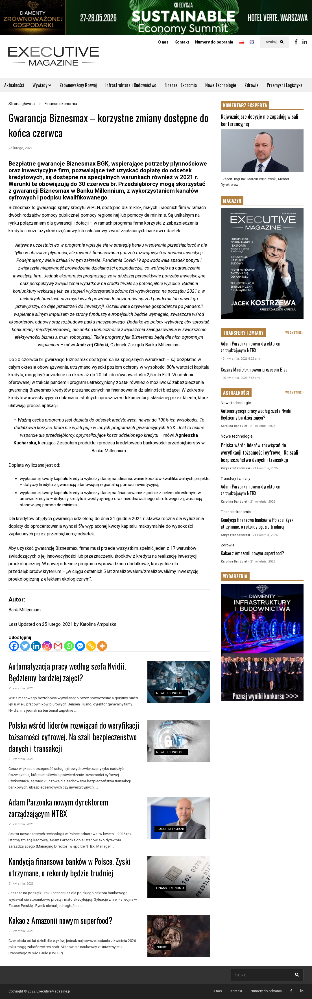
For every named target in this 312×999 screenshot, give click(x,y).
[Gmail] (58, 646)
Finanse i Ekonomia (181, 85)
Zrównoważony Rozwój (78, 85)
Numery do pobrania (214, 42)
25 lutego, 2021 (20, 148)
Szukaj (274, 42)
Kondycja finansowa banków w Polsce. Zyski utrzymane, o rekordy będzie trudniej (69, 867)
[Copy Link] (91, 646)
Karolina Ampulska (98, 624)
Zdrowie (251, 85)
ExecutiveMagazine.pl (53, 991)
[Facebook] (14, 646)
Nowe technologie (171, 693)
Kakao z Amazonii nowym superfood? (60, 920)
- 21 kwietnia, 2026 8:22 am (240, 358)
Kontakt (181, 42)
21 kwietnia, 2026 (20, 688)
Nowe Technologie (220, 85)
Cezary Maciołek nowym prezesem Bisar (255, 369)
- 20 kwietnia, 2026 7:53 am (240, 378)
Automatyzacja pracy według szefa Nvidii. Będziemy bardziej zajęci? (67, 671)
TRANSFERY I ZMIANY (243, 332)
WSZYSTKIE (294, 332)
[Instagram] (47, 646)
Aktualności (14, 85)
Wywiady (41, 85)
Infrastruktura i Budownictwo (130, 85)
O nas (163, 42)
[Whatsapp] (69, 646)
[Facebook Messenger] (80, 646)
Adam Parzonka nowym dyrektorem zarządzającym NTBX (58, 807)
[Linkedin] (36, 646)
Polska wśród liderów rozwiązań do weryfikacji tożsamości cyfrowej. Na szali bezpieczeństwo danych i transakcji (73, 736)
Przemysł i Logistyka (284, 85)
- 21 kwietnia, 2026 (261, 426)
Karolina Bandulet (234, 426)
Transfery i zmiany (170, 829)
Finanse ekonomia (170, 888)
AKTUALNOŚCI (236, 392)
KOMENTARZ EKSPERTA (245, 105)
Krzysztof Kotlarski (235, 468)
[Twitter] (25, 646)
